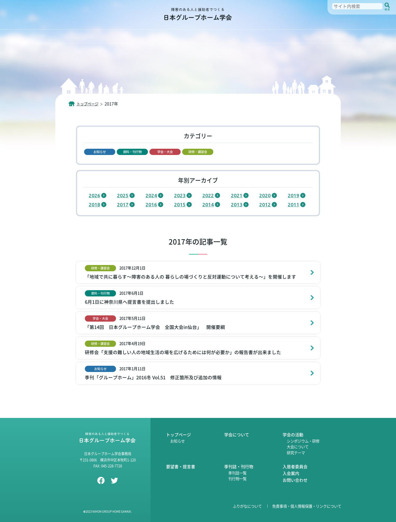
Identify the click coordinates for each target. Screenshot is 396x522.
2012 (265, 204)
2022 (208, 195)
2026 (94, 195)
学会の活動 (293, 434)
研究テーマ (296, 452)
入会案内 (291, 473)
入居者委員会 (295, 466)
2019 (293, 195)
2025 (122, 195)
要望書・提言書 (180, 466)
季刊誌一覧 (237, 473)
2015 (180, 204)
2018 (94, 204)
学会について (236, 434)
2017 (122, 204)
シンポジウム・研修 (303, 441)
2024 (151, 195)
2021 (236, 195)
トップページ (178, 434)
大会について (298, 446)
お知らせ (177, 441)
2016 (151, 204)
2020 (265, 195)
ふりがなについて (247, 506)
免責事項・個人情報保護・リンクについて (306, 506)
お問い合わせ (295, 480)
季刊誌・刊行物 (238, 466)
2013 (236, 204)
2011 (293, 204)
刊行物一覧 (237, 478)
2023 (180, 195)
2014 (208, 204)
